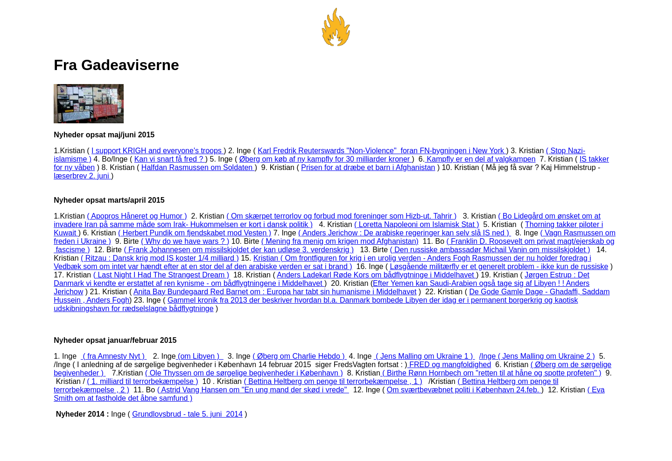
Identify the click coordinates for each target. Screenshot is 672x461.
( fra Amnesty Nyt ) (114, 356)
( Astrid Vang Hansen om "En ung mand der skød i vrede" (253, 390)
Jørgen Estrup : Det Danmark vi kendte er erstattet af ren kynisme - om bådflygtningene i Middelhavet (321, 279)
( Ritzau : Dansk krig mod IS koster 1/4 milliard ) (160, 258)
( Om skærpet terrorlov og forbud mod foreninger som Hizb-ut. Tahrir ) (341, 216)
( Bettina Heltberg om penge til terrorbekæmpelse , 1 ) (333, 381)
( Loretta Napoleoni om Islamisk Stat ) (416, 224)
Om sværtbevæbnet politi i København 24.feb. (464, 390)
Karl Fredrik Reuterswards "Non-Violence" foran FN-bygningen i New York (382, 151)
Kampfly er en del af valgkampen (480, 159)
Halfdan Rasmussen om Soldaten (198, 167)
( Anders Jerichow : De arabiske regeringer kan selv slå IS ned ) (404, 233)
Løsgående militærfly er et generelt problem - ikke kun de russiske (499, 266)
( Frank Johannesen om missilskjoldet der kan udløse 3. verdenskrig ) (239, 250)
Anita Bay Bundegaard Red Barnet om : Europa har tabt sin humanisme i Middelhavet (275, 292)
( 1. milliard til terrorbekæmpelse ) (142, 381)
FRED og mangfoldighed (449, 365)
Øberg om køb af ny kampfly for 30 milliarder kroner (325, 159)
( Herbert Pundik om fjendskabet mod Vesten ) (194, 233)
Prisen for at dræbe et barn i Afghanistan (368, 167)
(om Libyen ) (200, 356)
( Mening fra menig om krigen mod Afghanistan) (340, 241)
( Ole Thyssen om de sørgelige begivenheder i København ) (244, 373)
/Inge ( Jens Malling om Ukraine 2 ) (537, 356)
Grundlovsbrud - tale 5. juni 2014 (187, 414)
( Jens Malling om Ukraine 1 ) (424, 356)
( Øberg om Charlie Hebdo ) (299, 356)
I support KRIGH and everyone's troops (157, 151)
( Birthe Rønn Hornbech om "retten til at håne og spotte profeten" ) (491, 373)
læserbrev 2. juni (82, 176)
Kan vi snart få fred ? (169, 159)
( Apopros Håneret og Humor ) (137, 216)
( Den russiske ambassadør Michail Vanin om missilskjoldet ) (490, 250)
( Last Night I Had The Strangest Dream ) (161, 275)
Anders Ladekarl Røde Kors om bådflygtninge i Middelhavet (376, 275)
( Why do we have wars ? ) (185, 241)
